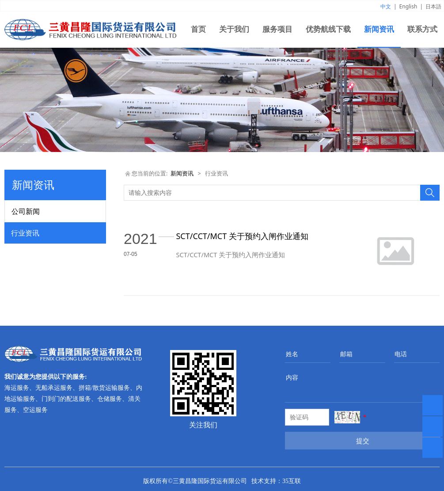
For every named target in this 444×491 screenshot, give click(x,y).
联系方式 (422, 29)
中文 (385, 6)
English (408, 6)
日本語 (433, 6)
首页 (198, 29)
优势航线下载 (328, 29)
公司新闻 (25, 211)
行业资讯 (25, 233)
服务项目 (277, 29)
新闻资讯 (379, 29)
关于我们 (234, 29)
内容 (292, 377)
